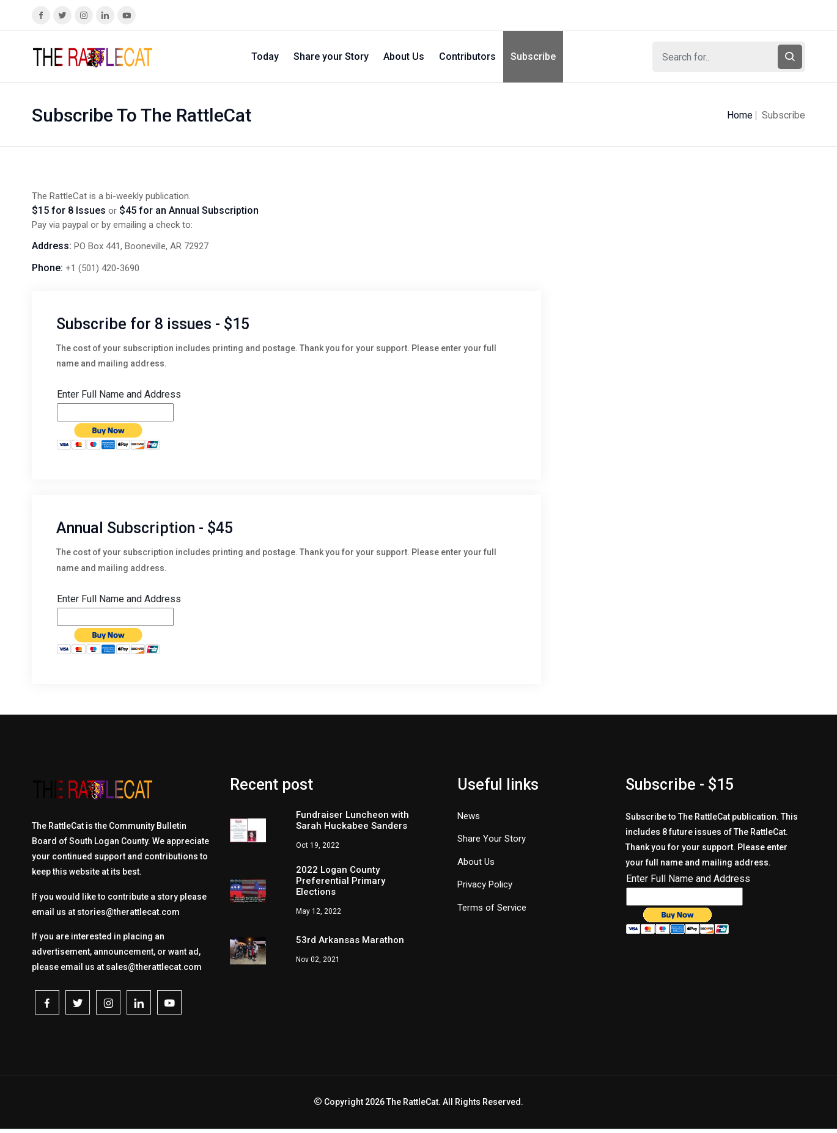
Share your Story (331, 56)
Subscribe (533, 56)
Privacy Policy (484, 884)
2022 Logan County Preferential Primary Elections (340, 880)
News (468, 816)
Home (740, 115)
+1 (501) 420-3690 (102, 268)
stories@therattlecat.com (128, 912)
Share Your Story (491, 838)
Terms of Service (491, 907)
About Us (403, 56)
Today (265, 56)
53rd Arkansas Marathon (350, 939)
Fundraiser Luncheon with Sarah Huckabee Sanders (352, 820)
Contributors (467, 56)
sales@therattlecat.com (154, 967)
